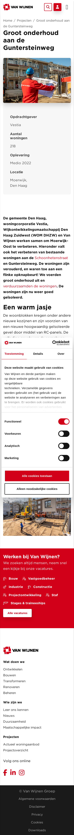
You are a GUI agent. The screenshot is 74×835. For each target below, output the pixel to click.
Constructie (40, 587)
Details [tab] (38, 353)
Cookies (37, 822)
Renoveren (11, 687)
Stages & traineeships (24, 603)
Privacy (37, 814)
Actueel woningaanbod (21, 744)
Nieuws (9, 716)
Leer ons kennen (16, 710)
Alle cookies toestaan (37, 476)
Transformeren (14, 681)
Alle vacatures (17, 613)
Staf (52, 595)
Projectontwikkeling (22, 595)
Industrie (13, 587)
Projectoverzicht (15, 750)
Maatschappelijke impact (22, 727)
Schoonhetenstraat (51, 258)
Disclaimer (37, 806)
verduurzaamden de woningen (30, 286)
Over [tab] (61, 353)
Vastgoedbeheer (39, 578)
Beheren (9, 693)
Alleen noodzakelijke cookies (37, 488)
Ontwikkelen (12, 669)
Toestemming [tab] (14, 353)
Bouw (10, 578)
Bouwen (9, 675)
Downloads (37, 830)
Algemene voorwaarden (37, 799)
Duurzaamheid (14, 721)
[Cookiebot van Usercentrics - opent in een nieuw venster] (52, 343)
